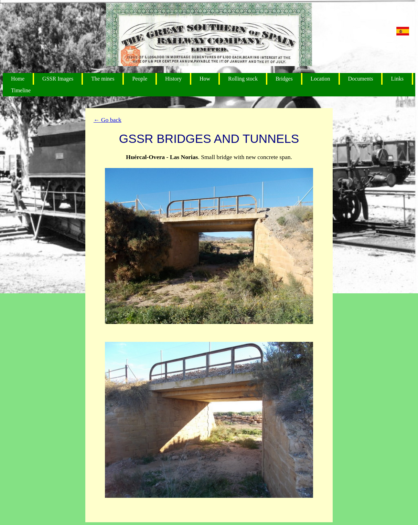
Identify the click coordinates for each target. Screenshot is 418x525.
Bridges (284, 79)
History (173, 79)
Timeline (21, 90)
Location (320, 79)
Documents (360, 79)
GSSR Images (57, 79)
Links (397, 79)
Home (17, 79)
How (205, 79)
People (139, 79)
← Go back (107, 119)
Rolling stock (243, 79)
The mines (102, 79)
